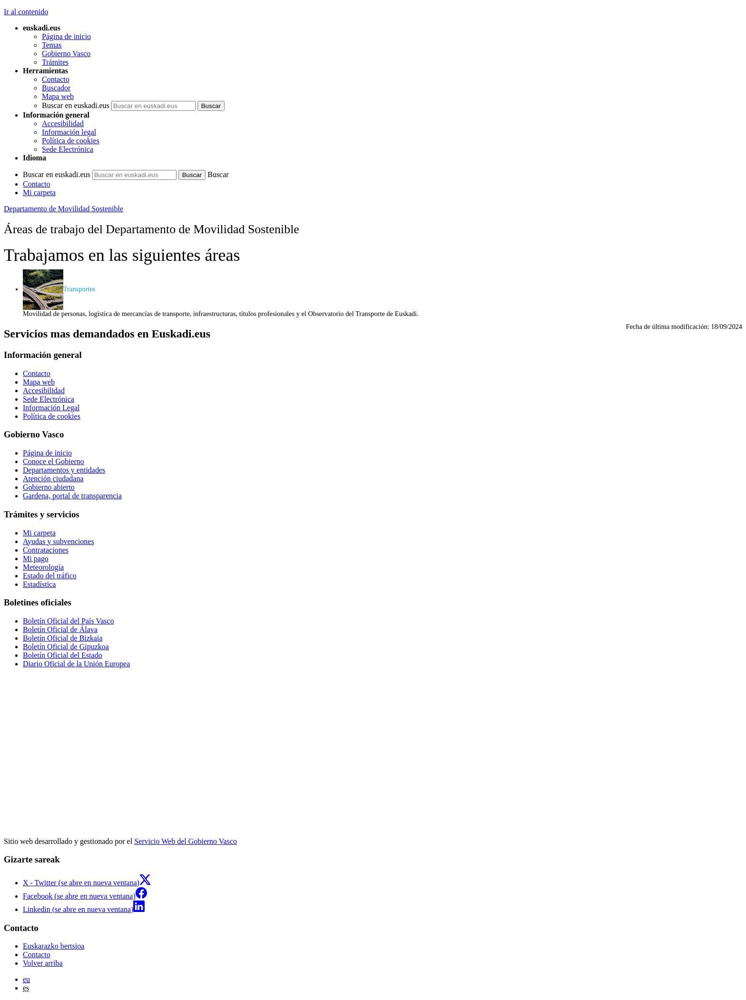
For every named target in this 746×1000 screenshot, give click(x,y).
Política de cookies (70, 141)
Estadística (39, 584)
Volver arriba (43, 963)
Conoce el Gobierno (53, 461)
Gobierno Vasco (66, 54)
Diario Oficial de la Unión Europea (76, 664)
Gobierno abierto (49, 487)
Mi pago (36, 558)
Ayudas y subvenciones (58, 541)
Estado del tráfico (50, 576)
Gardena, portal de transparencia (72, 496)
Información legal (69, 132)
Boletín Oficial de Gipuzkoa (66, 647)
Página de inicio (66, 36)
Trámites (55, 62)
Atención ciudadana (53, 479)
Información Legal (51, 408)
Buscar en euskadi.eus (75, 105)
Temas (52, 45)
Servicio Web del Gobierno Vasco (185, 841)
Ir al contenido (26, 12)
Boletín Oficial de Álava (60, 629)
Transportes (59, 289)
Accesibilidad (63, 123)
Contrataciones (46, 550)
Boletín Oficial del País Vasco (68, 621)
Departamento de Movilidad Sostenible (63, 209)
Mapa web (58, 96)
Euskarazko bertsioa (53, 946)
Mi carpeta (39, 192)
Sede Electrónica (67, 149)
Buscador (56, 88)
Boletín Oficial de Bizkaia (63, 638)
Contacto (55, 79)
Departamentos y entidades (64, 470)
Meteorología (43, 567)
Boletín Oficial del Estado (62, 655)
